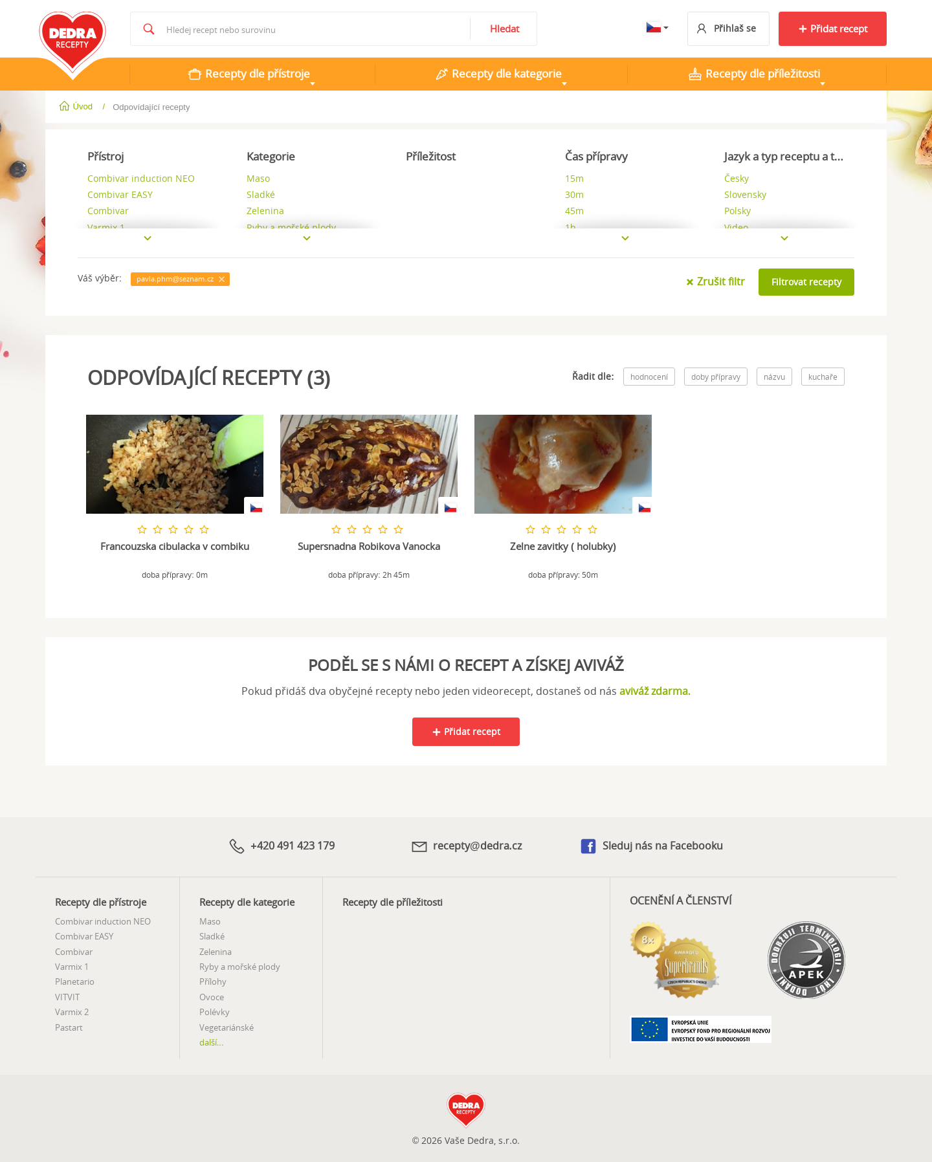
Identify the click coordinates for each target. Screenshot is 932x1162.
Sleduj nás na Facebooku (651, 846)
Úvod (76, 106)
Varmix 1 (72, 965)
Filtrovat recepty (806, 282)
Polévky (214, 1010)
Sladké (212, 935)
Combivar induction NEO (103, 920)
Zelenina (215, 950)
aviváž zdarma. (655, 690)
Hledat (504, 28)
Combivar (74, 950)
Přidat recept (832, 28)
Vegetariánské (226, 1025)
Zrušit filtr (715, 281)
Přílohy (213, 980)
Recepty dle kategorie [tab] (498, 74)
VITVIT (67, 996)
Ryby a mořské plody (239, 965)
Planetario (74, 980)
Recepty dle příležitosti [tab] (753, 74)
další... (211, 1041)
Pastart (69, 1025)
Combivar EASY (84, 935)
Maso (210, 920)
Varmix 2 (72, 1010)
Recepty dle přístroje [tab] (248, 74)
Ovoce (211, 996)
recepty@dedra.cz (466, 846)
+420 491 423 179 (281, 846)
